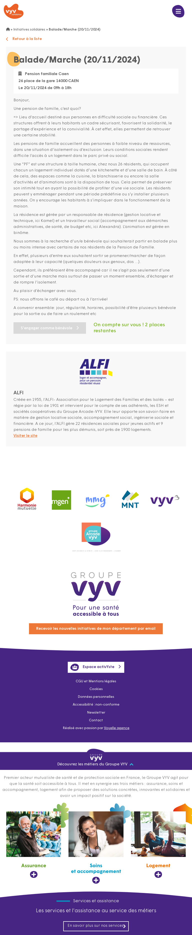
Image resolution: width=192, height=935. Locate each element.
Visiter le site (26, 436)
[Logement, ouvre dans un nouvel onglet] (158, 844)
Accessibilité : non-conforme (96, 703)
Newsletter (96, 711)
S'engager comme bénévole (47, 328)
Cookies (96, 687)
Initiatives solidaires (30, 30)
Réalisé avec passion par (96, 728)
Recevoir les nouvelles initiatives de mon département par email (96, 626)
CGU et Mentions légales (96, 679)
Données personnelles (96, 695)
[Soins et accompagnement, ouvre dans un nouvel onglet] (96, 847)
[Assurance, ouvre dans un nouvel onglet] (33, 844)
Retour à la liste (24, 39)
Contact (96, 720)
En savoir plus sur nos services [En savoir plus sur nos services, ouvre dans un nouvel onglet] (97, 926)
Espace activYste (92, 665)
